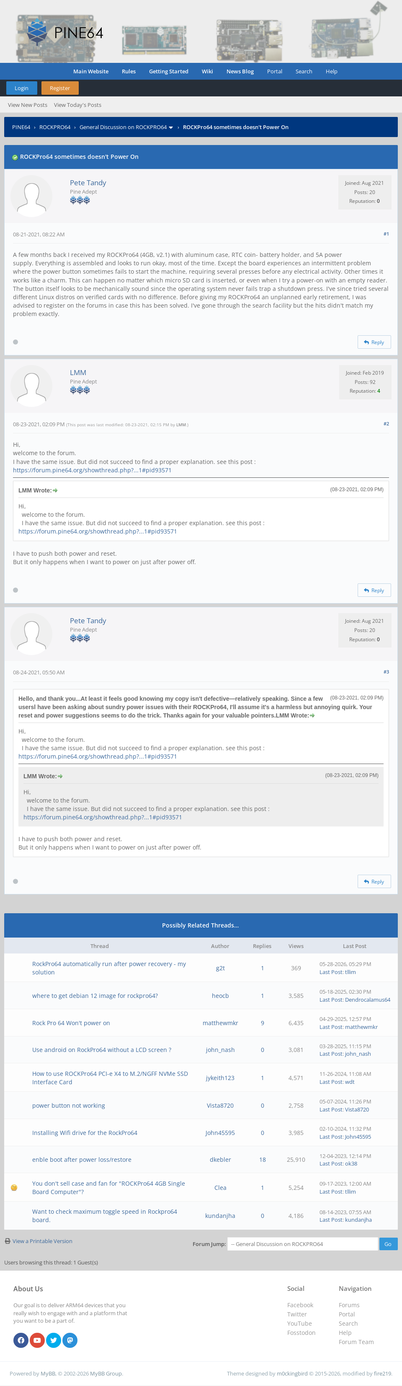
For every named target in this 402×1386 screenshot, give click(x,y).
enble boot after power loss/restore (81, 1159)
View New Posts (27, 105)
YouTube (299, 1323)
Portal (274, 71)
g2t (220, 968)
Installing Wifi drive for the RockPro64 (84, 1133)
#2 (386, 423)
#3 (386, 671)
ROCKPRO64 (54, 127)
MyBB (48, 1373)
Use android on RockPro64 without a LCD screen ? (101, 1050)
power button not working (68, 1105)
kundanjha (220, 1216)
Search (304, 71)
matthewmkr (220, 1023)
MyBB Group (106, 1373)
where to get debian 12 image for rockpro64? (95, 996)
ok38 (351, 1163)
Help (332, 71)
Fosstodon (301, 1333)
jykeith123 (220, 1078)
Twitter (297, 1314)
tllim (350, 972)
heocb (220, 996)
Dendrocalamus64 (367, 999)
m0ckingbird (292, 1373)
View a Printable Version (42, 1241)
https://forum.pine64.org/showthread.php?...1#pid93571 (92, 470)
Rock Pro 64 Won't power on (71, 1023)
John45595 (220, 1133)
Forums (349, 1305)
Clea (220, 1188)
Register (60, 88)
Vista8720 (220, 1105)
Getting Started (168, 71)
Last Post (331, 972)
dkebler (220, 1159)
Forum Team (356, 1342)
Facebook (300, 1305)
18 (262, 1159)
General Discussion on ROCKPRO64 (123, 127)
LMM (78, 372)
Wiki (207, 71)
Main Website (90, 71)
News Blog (240, 71)
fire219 (382, 1373)
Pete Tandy (88, 182)
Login (21, 88)
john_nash (220, 1050)
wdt (350, 1081)
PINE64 (21, 127)
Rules (129, 71)
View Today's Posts (77, 105)
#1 (386, 234)
